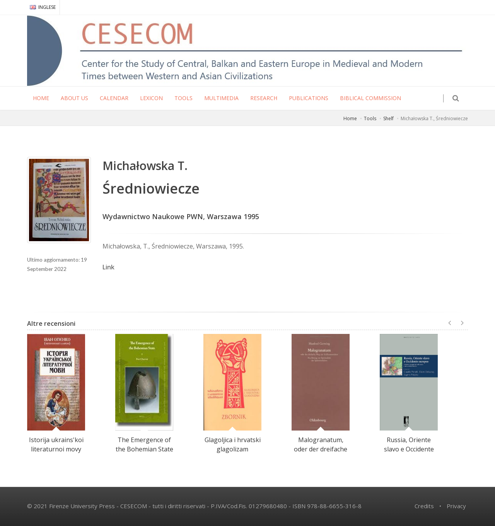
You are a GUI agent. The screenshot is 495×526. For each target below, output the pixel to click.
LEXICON (151, 98)
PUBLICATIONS (308, 98)
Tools (370, 118)
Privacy (456, 506)
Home (350, 118)
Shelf (388, 118)
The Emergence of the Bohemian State (144, 444)
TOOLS (183, 98)
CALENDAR (114, 98)
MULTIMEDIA (221, 98)
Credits (424, 506)
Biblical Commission (370, 98)
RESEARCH (263, 98)
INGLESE (43, 7)
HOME (41, 98)
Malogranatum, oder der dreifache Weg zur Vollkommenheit (320, 454)
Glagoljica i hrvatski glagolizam (233, 444)
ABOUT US (74, 98)
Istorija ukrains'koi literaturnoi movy (56, 444)
